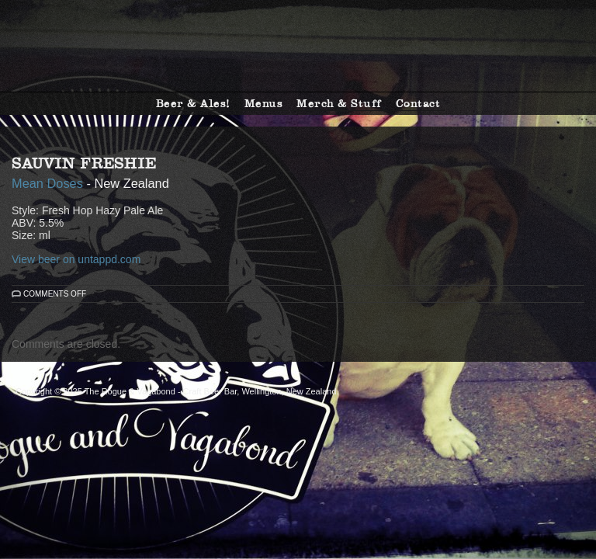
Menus (263, 103)
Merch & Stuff (339, 103)
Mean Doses (47, 183)
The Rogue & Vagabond (298, 46)
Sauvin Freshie (84, 163)
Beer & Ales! (193, 103)
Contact (418, 103)
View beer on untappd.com (76, 259)
